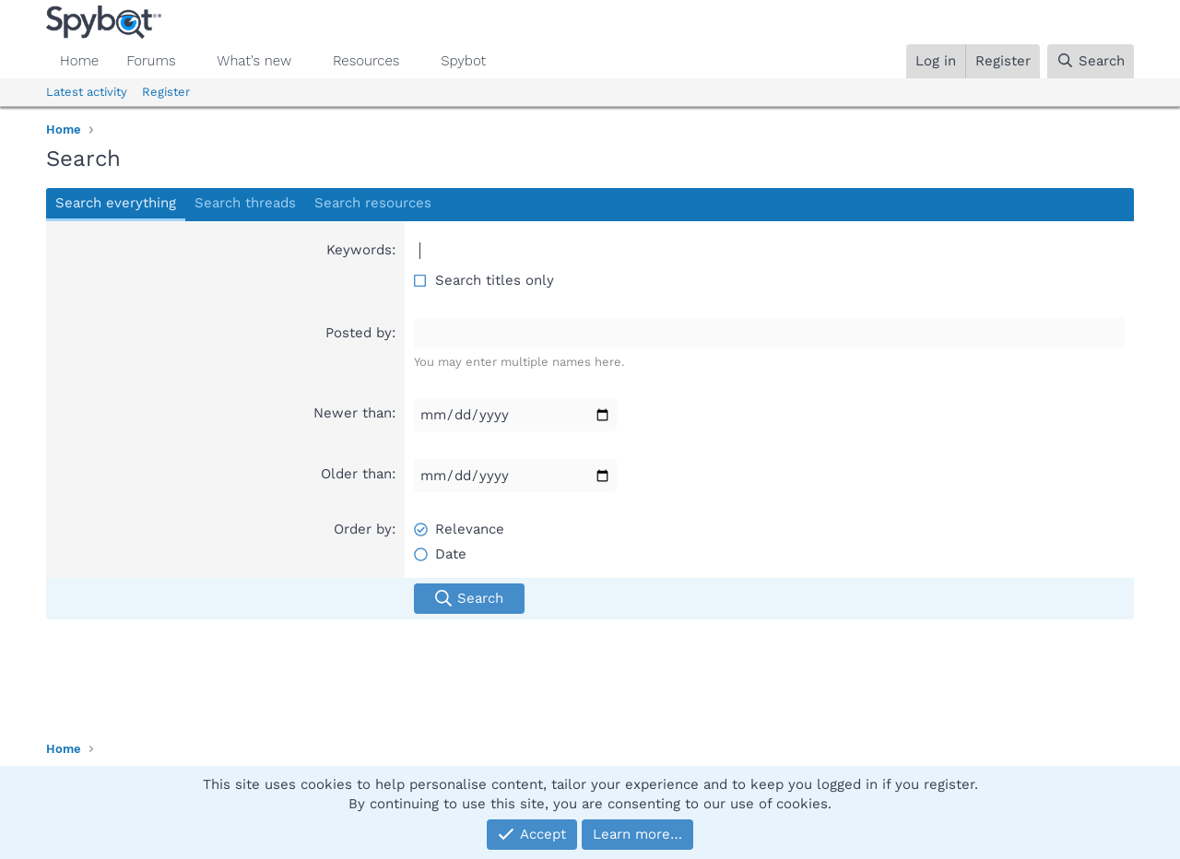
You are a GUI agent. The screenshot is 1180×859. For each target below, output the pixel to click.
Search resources (372, 202)
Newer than (352, 413)
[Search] (1090, 61)
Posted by (358, 332)
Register (166, 92)
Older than (356, 473)
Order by (363, 529)
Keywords (359, 249)
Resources (366, 61)
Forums (150, 61)
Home (79, 61)
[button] (190, 61)
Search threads (245, 202)
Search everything (115, 202)
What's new (254, 61)
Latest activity (86, 92)
